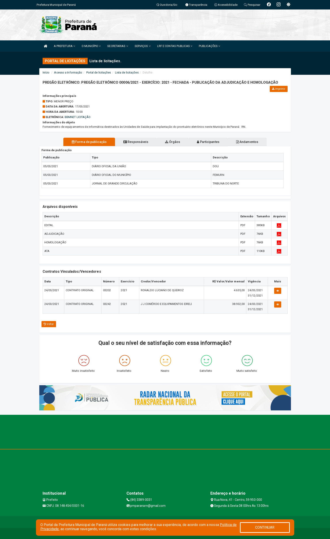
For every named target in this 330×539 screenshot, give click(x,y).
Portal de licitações (98, 72)
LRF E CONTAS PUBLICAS (174, 46)
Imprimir (278, 88)
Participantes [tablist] (210, 142)
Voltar (49, 324)
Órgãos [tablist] (172, 142)
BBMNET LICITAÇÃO (78, 117)
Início (46, 72)
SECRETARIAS (117, 46)
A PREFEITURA (64, 46)
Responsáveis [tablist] (134, 142)
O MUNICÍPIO (91, 46)
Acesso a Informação (68, 72)
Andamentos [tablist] (251, 142)
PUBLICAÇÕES (209, 46)
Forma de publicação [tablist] (85, 142)
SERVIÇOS (143, 46)
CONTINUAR (265, 527)
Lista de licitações (127, 72)
